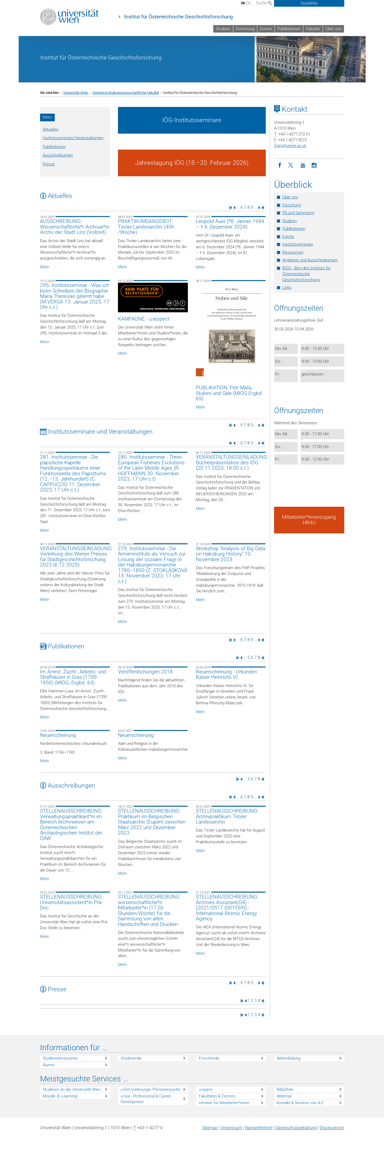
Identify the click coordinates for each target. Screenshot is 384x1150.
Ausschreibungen (58, 155)
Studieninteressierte (60, 1058)
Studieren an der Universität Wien (72, 1089)
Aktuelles (50, 129)
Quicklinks (309, 3)
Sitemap (210, 1127)
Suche (264, 3)
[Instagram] (314, 165)
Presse (49, 164)
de (246, 3)
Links (286, 287)
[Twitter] (291, 165)
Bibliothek (285, 1089)
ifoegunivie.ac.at (290, 145)
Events (266, 28)
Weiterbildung (288, 1058)
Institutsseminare (297, 244)
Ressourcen (292, 252)
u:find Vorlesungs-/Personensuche (150, 1089)
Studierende (131, 1058)
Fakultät (313, 28)
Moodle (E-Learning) (60, 1096)
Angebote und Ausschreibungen (310, 260)
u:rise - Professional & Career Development (146, 1099)
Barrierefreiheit (258, 1127)
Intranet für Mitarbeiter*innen (224, 1102)
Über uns (333, 28)
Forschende (209, 1058)
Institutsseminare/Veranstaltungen (73, 137)
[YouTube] (302, 165)
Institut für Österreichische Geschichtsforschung (178, 17)
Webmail (284, 1096)
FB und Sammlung (298, 212)
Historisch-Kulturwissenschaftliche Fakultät (126, 93)
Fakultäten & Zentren (217, 1096)
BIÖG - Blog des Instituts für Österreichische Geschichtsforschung (306, 274)
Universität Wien (76, 93)
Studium (223, 28)
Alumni (48, 1065)
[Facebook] (280, 165)
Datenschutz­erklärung (296, 1127)
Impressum (231, 1127)
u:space (205, 1089)
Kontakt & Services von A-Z (300, 1102)
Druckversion (332, 1127)
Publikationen (289, 28)
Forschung (245, 28)
